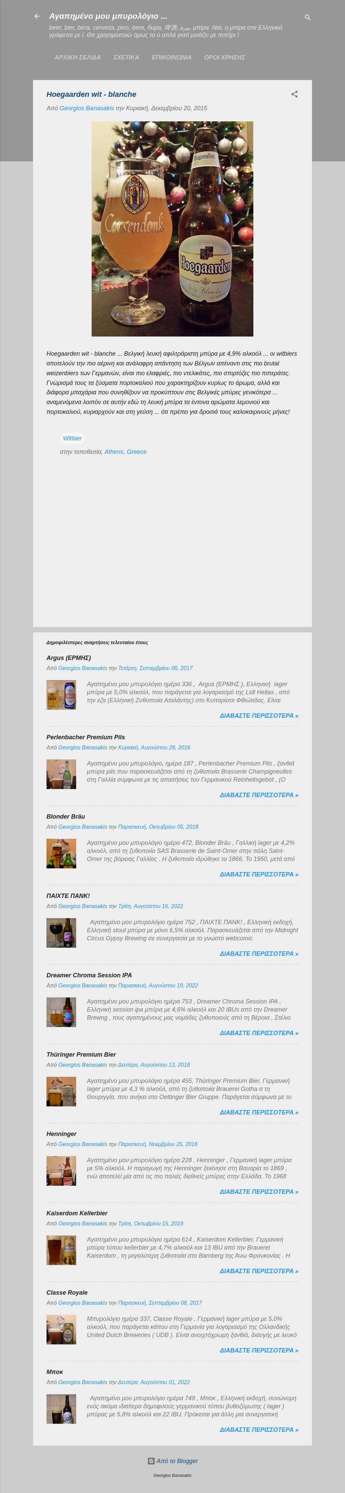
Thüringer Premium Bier (81, 1054)
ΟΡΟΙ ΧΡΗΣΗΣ (224, 57)
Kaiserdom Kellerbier (76, 1213)
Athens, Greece (125, 451)
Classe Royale (67, 1292)
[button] (294, 95)
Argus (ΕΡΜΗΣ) (68, 658)
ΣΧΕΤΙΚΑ (126, 57)
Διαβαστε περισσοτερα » (259, 715)
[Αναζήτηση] (308, 18)
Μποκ (54, 1372)
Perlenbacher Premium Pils (85, 737)
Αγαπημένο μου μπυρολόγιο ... (108, 16)
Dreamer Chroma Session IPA (89, 975)
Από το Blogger (172, 1461)
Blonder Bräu (65, 816)
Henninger (61, 1134)
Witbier (72, 438)
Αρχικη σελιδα (78, 57)
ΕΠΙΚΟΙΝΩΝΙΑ (172, 57)
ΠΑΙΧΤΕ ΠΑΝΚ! (68, 896)
